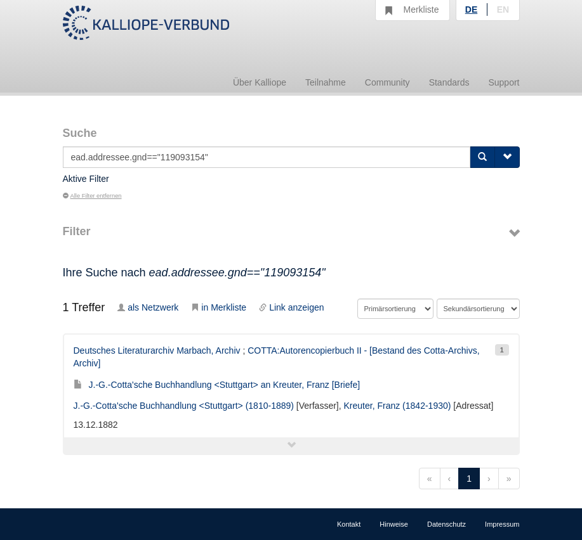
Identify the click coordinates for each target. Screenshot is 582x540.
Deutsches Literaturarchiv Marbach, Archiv (157, 350)
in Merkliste (218, 307)
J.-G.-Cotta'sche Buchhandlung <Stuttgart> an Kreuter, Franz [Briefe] (217, 385)
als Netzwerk (147, 307)
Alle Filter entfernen (92, 196)
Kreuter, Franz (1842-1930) (397, 406)
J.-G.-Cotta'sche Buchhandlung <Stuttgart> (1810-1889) (184, 406)
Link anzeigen (291, 307)
